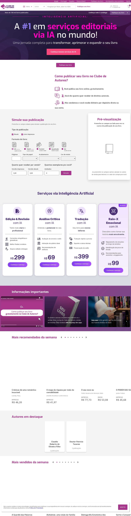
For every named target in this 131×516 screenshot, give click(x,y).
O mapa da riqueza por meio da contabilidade (60, 391)
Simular (66, 173)
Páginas (15, 154)
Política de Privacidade (36, 508)
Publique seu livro (97, 1)
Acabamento (44, 154)
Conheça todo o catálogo (98, 13)
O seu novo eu (87, 390)
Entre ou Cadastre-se (116, 6)
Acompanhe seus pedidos (115, 1)
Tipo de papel (28, 154)
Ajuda (128, 1)
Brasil (56, 1)
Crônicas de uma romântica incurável (24, 391)
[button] (61, 337)
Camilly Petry (16, 396)
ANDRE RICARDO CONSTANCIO (57, 396)
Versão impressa (18, 169)
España (71, 1)
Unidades (48, 169)
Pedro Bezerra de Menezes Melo (92, 393)
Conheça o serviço (17, 265)
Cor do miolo (65, 154)
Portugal (64, 1)
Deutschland (81, 1)
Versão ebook (33, 169)
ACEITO (122, 507)
